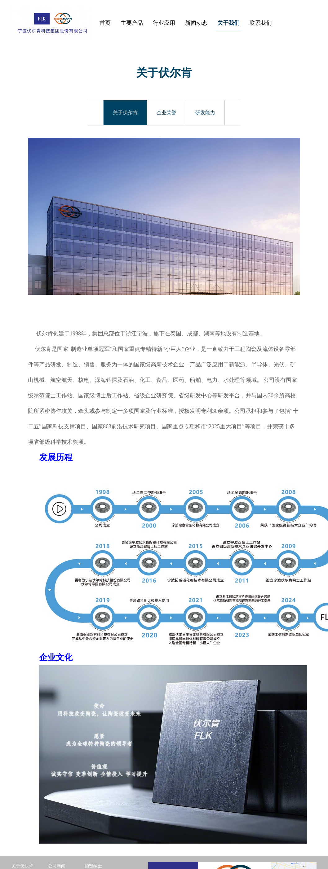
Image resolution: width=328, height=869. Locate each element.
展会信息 (56, 838)
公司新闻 (56, 822)
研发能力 (205, 112)
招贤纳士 (93, 822)
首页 (105, 23)
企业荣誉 (166, 112)
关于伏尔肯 (125, 112)
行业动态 (56, 830)
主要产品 (132, 23)
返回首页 (20, 847)
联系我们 (261, 23)
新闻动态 (196, 23)
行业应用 (164, 23)
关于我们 (228, 23)
